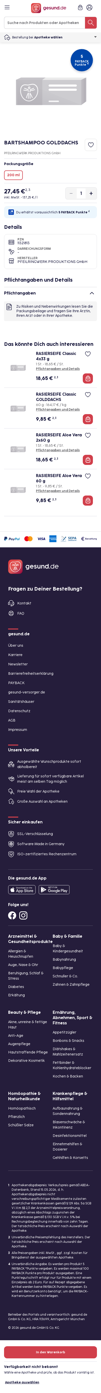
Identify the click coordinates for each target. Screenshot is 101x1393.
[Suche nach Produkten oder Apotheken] (91, 23)
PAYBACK (16, 683)
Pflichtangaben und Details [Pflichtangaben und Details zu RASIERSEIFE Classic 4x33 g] (58, 369)
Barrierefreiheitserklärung (30, 673)
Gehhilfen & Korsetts (70, 1158)
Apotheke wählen (65, 37)
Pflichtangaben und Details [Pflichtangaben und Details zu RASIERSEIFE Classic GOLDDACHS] (58, 409)
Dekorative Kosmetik (26, 1061)
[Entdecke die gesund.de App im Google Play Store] (54, 889)
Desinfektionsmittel (70, 1136)
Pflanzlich (16, 1117)
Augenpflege (19, 1044)
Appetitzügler (64, 1032)
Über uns (15, 645)
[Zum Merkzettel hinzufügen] (91, 145)
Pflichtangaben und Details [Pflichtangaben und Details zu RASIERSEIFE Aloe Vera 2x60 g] (58, 450)
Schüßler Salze (21, 1125)
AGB (11, 720)
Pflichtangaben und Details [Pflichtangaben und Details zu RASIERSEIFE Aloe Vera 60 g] (58, 491)
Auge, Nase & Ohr (23, 965)
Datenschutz (19, 711)
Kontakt (24, 603)
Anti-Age (15, 1035)
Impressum (17, 730)
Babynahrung (64, 959)
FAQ (20, 613)
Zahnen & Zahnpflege (71, 984)
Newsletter (18, 664)
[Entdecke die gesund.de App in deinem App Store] (22, 889)
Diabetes (16, 987)
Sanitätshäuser (21, 702)
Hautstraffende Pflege (28, 1052)
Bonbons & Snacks (68, 1041)
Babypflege (63, 968)
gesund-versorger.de (26, 692)
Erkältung (16, 995)
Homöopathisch (22, 1108)
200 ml (13, 175)
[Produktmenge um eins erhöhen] (91, 193)
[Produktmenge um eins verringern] (71, 193)
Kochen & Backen (68, 1076)
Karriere (15, 655)
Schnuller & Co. (65, 976)
